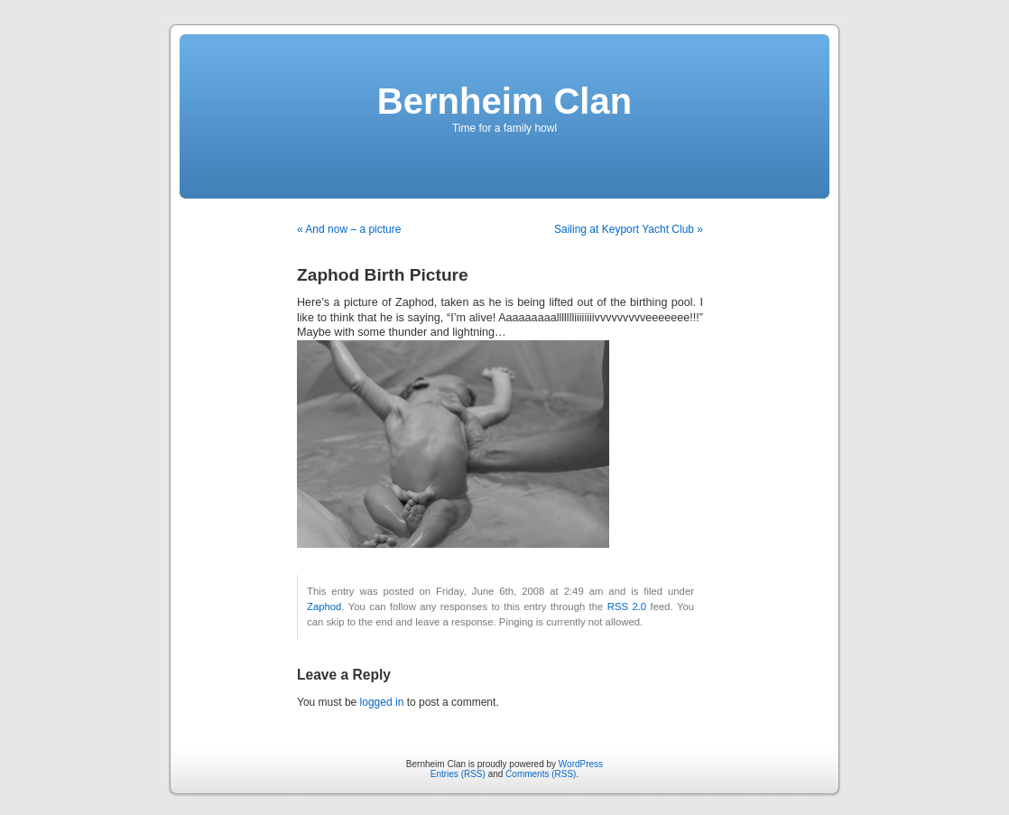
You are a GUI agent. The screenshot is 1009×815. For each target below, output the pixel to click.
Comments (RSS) (540, 774)
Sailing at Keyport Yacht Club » (628, 229)
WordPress (581, 764)
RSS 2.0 (626, 606)
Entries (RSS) (458, 774)
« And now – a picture (349, 229)
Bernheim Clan (504, 101)
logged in (382, 702)
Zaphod (324, 606)
